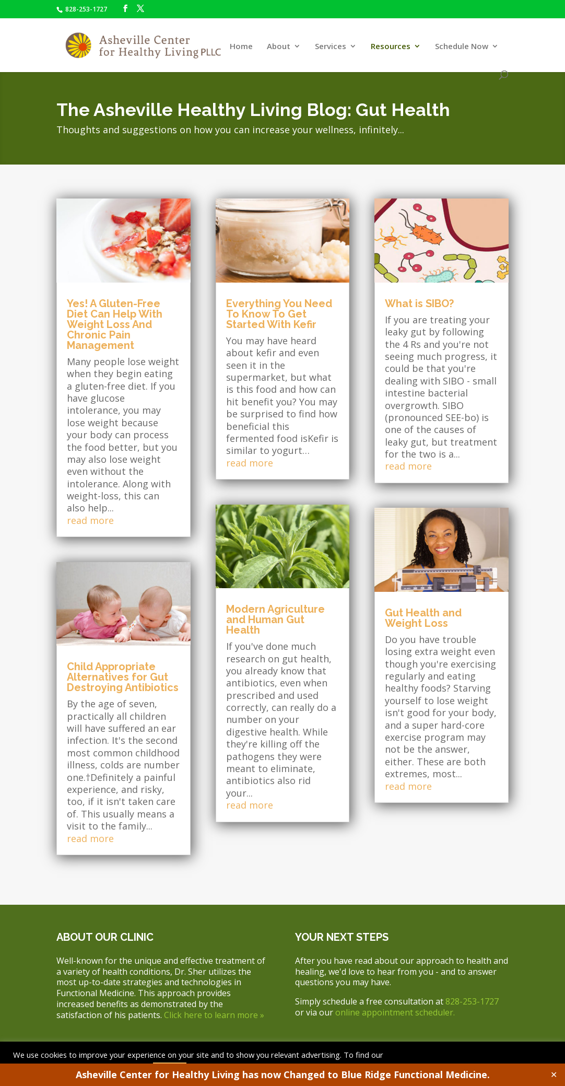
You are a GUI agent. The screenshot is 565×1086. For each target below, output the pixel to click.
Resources (390, 46)
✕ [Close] (553, 1074)
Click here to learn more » (214, 1015)
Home (241, 46)
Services (330, 46)
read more (90, 520)
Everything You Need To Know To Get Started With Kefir (279, 314)
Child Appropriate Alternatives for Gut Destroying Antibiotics (123, 677)
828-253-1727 (85, 9)
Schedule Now (461, 46)
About (278, 46)
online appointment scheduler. (395, 1012)
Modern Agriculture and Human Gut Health (275, 619)
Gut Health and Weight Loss (423, 617)
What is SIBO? (419, 303)
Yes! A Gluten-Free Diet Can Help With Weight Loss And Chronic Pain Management (114, 324)
